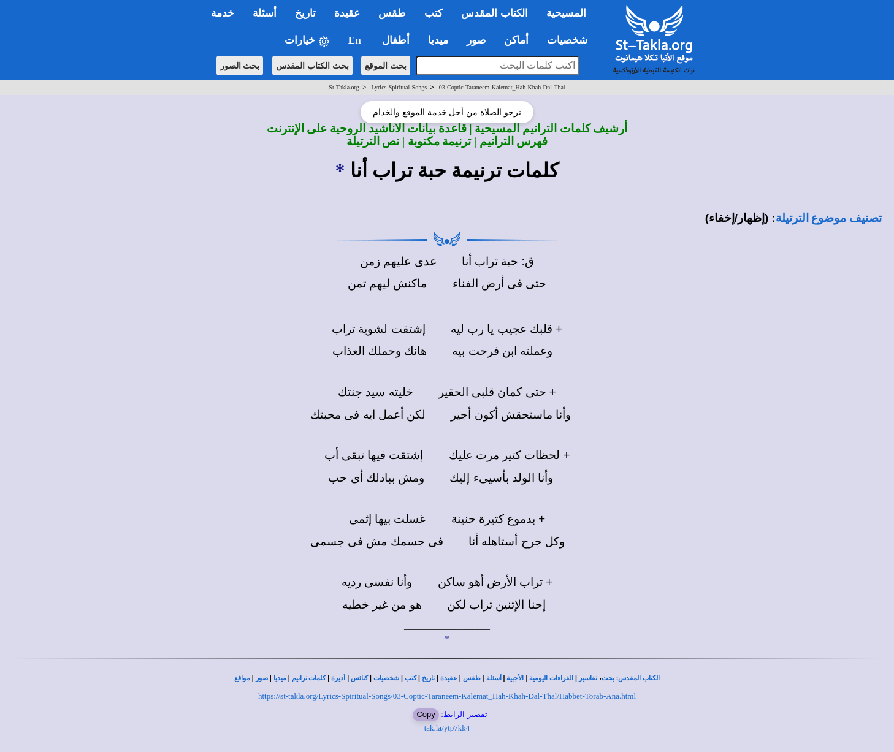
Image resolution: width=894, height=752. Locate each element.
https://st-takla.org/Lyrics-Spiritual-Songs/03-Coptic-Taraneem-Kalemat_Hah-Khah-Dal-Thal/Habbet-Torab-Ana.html (447, 696)
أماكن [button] (516, 40)
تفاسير (588, 678)
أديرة (338, 678)
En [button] (356, 40)
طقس (472, 678)
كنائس (359, 678)
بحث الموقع (386, 65)
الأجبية (515, 678)
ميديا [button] (438, 40)
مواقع (242, 678)
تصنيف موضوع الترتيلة (829, 217)
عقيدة (448, 678)
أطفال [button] (396, 40)
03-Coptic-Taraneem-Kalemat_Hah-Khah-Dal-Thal (502, 87)
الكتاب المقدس (639, 678)
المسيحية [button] (566, 13)
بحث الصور (240, 65)
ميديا (279, 678)
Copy (425, 714)
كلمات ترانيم (309, 678)
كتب (410, 678)
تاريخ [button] (305, 13)
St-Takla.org (344, 87)
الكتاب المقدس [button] (494, 13)
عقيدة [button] (347, 13)
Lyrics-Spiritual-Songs (399, 87)
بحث (608, 678)
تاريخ (428, 678)
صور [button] (476, 40)
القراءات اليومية (551, 678)
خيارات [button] (307, 40)
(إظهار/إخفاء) (737, 217)
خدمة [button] (222, 13)
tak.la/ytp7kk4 (447, 727)
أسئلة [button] (265, 13)
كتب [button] (433, 13)
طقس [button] (392, 13)
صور (262, 678)
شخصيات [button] (571, 40)
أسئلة (494, 678)
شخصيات (386, 678)
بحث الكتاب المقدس (312, 65)
